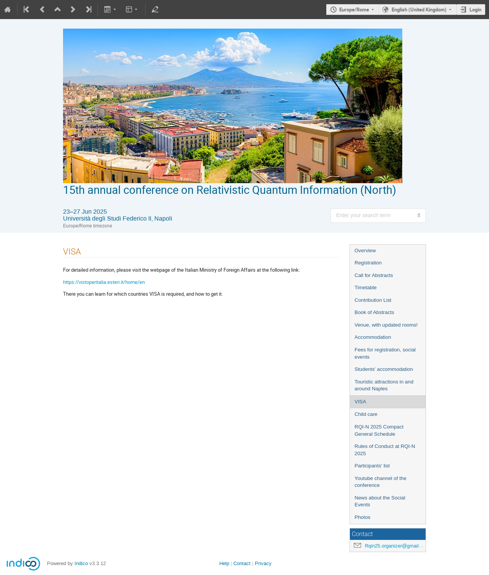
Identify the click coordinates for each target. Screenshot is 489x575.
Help (224, 563)
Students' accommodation (384, 369)
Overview (365, 250)
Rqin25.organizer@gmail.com (397, 546)
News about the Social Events (380, 501)
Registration (368, 263)
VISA (360, 401)
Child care (366, 414)
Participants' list (372, 466)
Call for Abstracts (374, 275)
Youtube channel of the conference (380, 481)
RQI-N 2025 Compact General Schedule (379, 430)
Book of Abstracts (374, 312)
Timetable (366, 287)
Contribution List (373, 300)
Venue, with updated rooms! (386, 325)
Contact (242, 563)
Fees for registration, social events (385, 353)
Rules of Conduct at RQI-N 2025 (385, 449)
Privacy (263, 563)
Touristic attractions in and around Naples (384, 385)
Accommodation (373, 337)
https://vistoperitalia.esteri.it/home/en (104, 282)
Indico (81, 563)
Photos (363, 517)
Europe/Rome (354, 9)
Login (475, 9)
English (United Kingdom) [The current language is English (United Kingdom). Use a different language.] (419, 9)
